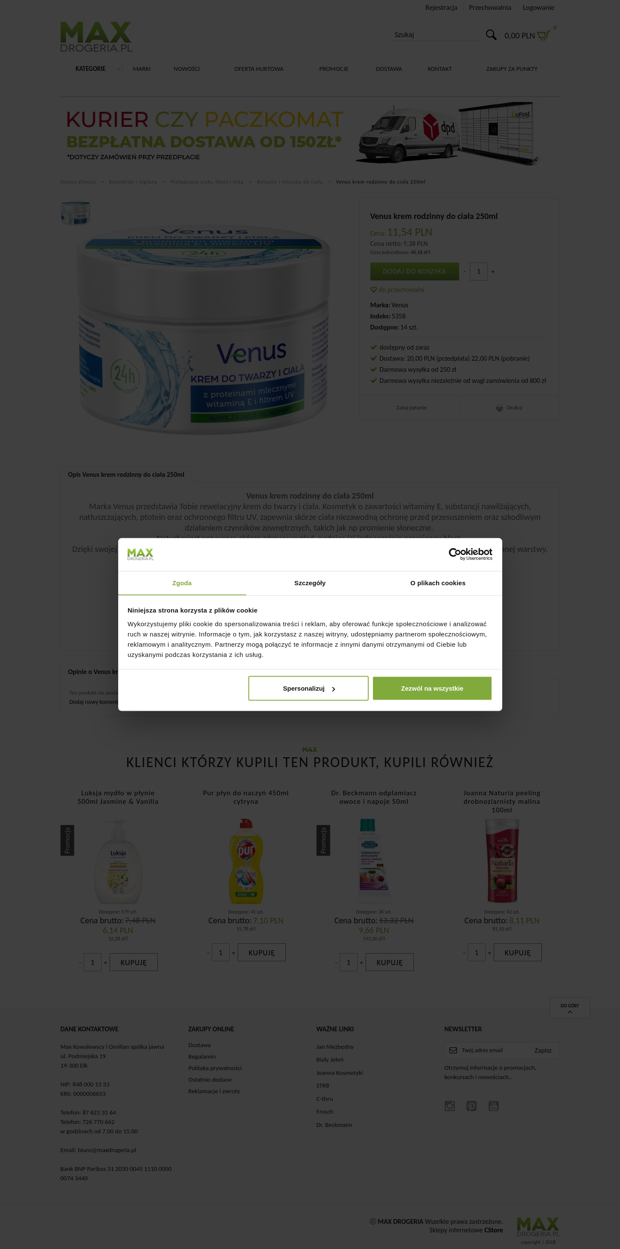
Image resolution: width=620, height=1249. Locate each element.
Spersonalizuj (309, 688)
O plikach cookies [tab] (438, 582)
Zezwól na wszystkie (432, 688)
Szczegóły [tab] (310, 582)
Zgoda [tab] (182, 582)
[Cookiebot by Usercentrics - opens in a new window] (455, 554)
